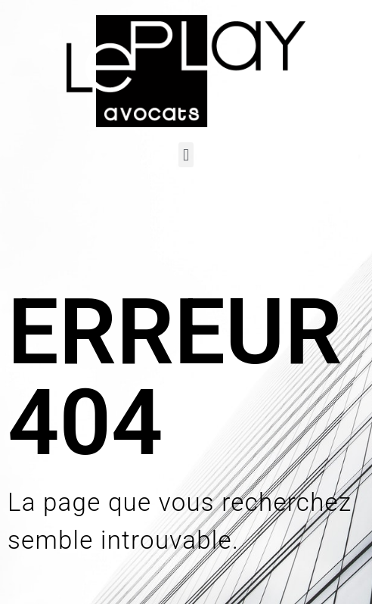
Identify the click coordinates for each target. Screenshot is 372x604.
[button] (185, 154)
